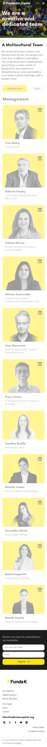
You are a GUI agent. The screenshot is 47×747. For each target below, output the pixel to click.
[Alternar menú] (42, 3)
